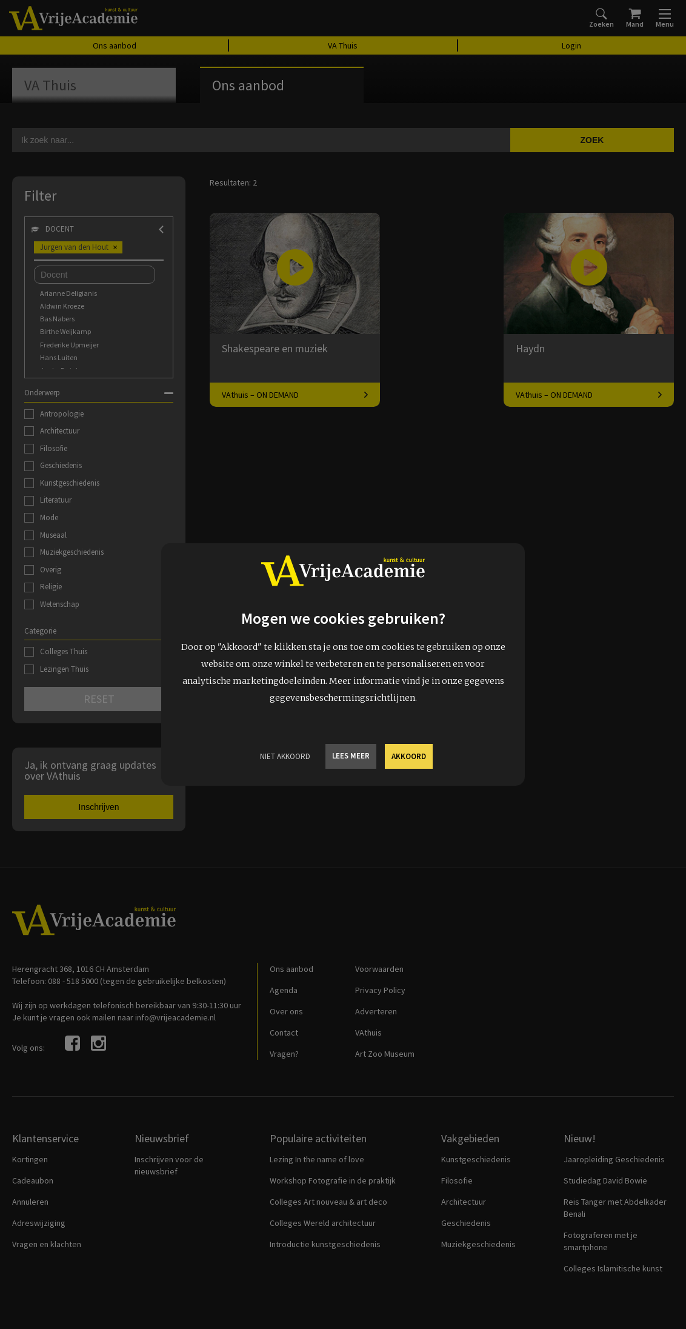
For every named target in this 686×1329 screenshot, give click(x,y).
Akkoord (408, 756)
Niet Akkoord (285, 756)
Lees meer (351, 756)
